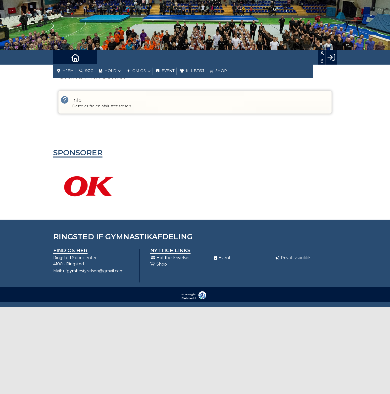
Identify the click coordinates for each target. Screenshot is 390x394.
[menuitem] (60, 57)
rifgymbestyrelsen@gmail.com (93, 271)
